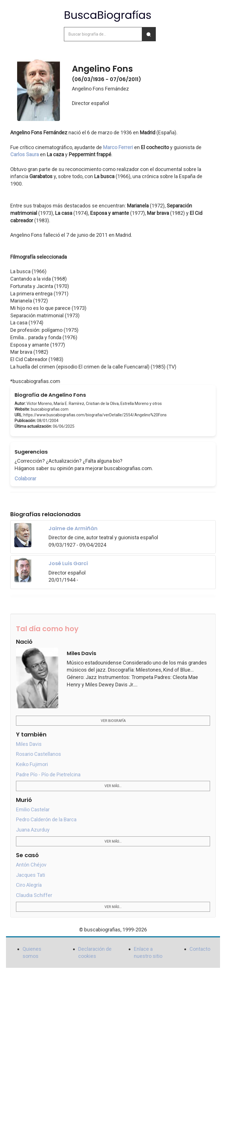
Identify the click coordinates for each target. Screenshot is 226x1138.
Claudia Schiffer (34, 895)
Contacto (199, 949)
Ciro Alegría (29, 885)
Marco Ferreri (118, 147)
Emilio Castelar (33, 809)
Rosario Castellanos (38, 754)
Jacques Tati (30, 875)
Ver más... (113, 786)
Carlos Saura (24, 154)
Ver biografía (113, 721)
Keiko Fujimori (32, 764)
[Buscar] (149, 34)
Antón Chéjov (31, 865)
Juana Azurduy (33, 830)
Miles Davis (29, 744)
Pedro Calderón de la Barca (46, 819)
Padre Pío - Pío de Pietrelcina (48, 774)
